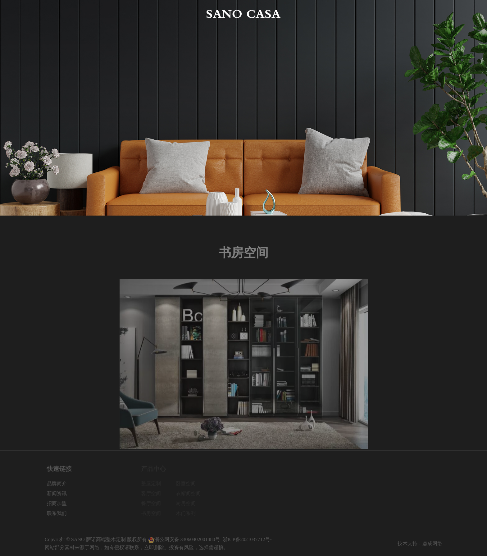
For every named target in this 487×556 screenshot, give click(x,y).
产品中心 (132, 14)
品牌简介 (93, 14)
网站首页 (55, 14)
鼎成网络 (432, 543)
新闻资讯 (355, 14)
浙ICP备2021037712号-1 (248, 539)
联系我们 (432, 14)
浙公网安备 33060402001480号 (184, 539)
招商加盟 (394, 14)
